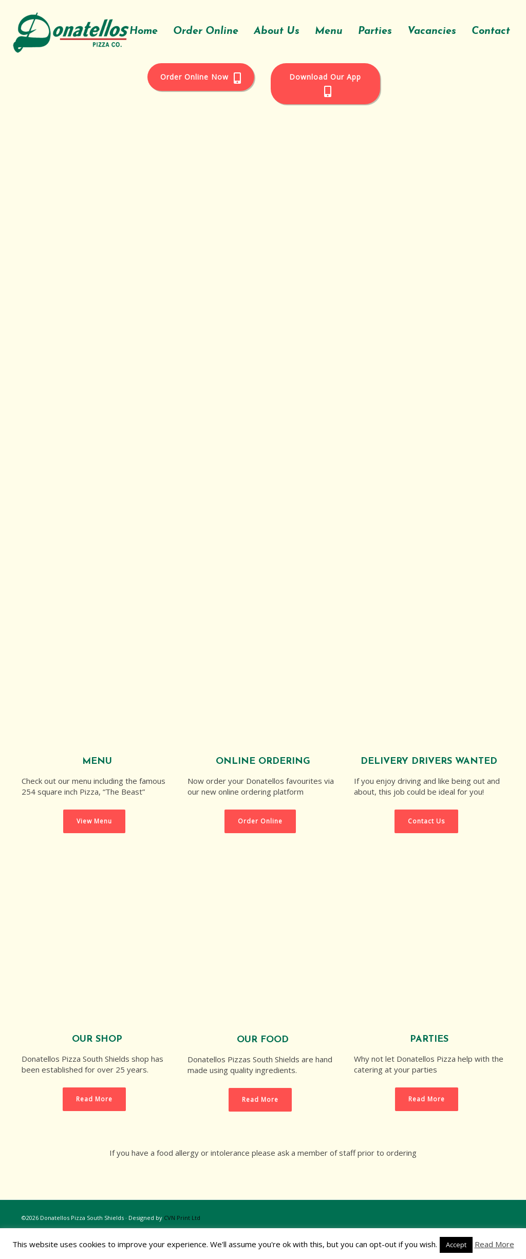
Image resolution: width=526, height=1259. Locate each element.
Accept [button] (456, 1244)
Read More (494, 1244)
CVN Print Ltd (182, 1218)
